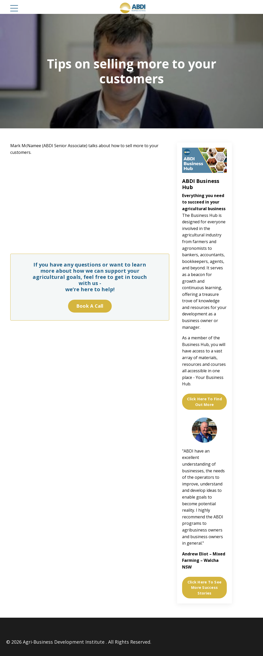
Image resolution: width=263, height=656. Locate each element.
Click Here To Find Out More (204, 401)
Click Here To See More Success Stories (204, 588)
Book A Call (90, 306)
